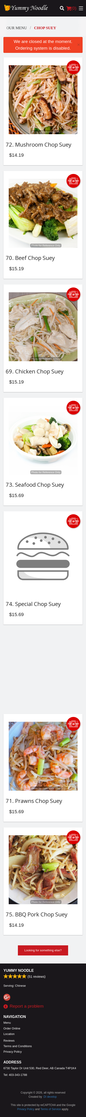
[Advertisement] (43, 669)
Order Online (11, 1028)
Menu (7, 1022)
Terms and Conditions (17, 1046)
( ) (71, 8)
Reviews (8, 1040)
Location (8, 1034)
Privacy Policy (12, 1051)
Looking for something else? (43, 950)
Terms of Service (50, 1109)
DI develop (50, 1096)
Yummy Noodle (18, 970)
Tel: (15, 1075)
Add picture (73, 67)
